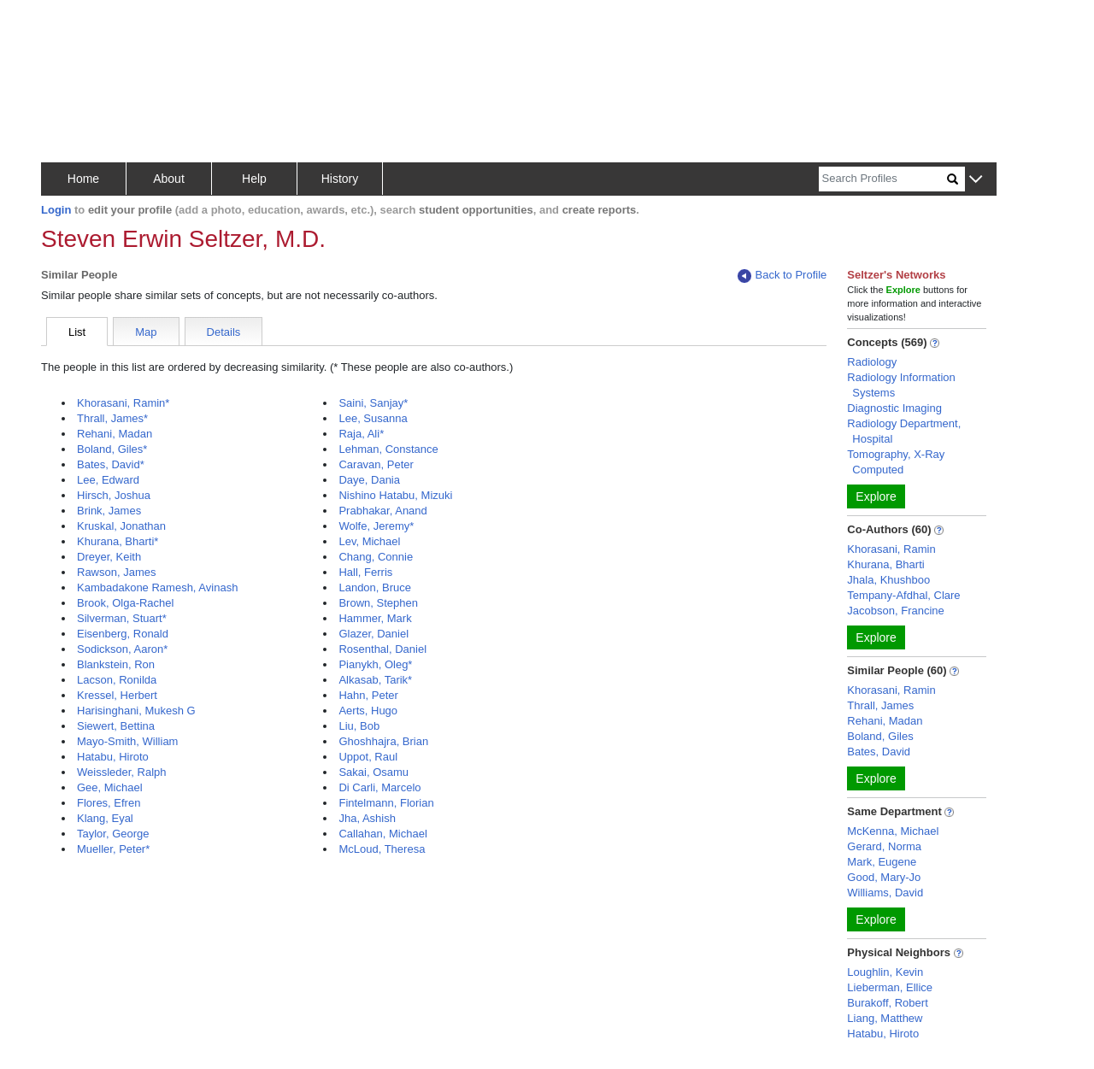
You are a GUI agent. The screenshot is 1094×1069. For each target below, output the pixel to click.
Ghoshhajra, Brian (383, 741)
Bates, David (878, 751)
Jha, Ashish (367, 818)
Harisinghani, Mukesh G (136, 710)
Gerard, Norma (884, 846)
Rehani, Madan (114, 433)
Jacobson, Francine (895, 610)
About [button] (169, 178)
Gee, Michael (110, 787)
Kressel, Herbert (117, 695)
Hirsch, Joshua (113, 495)
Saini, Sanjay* (373, 402)
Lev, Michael (369, 541)
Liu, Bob (358, 726)
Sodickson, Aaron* (122, 649)
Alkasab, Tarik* (375, 679)
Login (56, 209)
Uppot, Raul (367, 756)
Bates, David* (110, 464)
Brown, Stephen (378, 602)
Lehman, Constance (388, 449)
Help (254, 178)
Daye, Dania (369, 479)
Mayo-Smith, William (127, 741)
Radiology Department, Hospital (904, 431)
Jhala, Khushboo (888, 579)
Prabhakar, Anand (382, 510)
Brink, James (109, 510)
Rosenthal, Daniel (382, 649)
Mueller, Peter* (113, 849)
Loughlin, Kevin (885, 972)
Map (145, 332)
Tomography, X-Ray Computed (895, 462)
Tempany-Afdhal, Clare (903, 595)
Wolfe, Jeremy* (376, 526)
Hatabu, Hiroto (113, 756)
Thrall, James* (112, 418)
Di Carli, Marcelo (379, 787)
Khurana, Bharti (885, 564)
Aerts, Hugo (367, 710)
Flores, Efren (108, 802)
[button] (975, 179)
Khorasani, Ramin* (123, 402)
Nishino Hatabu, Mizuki (395, 495)
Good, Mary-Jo (883, 877)
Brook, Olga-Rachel (125, 602)
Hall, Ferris (365, 572)
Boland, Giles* (112, 449)
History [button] (340, 178)
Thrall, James (880, 705)
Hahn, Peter (367, 695)
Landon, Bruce (374, 587)
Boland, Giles (880, 736)
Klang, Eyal (105, 818)
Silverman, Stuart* (122, 618)
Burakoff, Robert (887, 1002)
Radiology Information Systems (901, 385)
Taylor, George (113, 833)
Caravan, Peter (375, 464)
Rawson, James (116, 572)
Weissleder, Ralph (122, 772)
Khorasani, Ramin (891, 549)
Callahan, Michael (382, 833)
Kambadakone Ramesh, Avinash (157, 587)
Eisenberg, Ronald (122, 633)
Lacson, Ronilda (116, 679)
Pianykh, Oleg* (375, 664)
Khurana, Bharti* (117, 541)
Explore (876, 496)
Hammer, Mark (374, 618)
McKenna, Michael (892, 831)
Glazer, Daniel (373, 633)
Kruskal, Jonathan (121, 526)
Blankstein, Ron (116, 664)
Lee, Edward (108, 479)
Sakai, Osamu (373, 772)
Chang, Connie (375, 556)
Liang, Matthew (884, 1018)
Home (83, 178)
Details (224, 332)
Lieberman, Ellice (889, 987)
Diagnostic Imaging (894, 408)
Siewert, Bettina (116, 726)
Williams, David (885, 892)
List (76, 332)
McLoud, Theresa (381, 849)
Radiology (872, 361)
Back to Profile (782, 275)
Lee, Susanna (372, 418)
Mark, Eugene (881, 861)
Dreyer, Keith (109, 556)
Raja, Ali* (361, 433)
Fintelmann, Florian (385, 802)
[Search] (883, 179)
